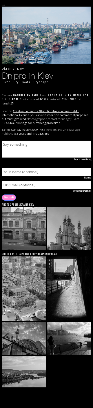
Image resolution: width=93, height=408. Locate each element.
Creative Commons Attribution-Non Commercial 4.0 (46, 111)
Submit (9, 197)
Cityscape (41, 82)
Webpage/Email (82, 190)
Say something (82, 159)
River (6, 82)
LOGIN (3, 5)
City (16, 82)
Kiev (20, 69)
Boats (25, 82)
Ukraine (8, 69)
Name (87, 177)
